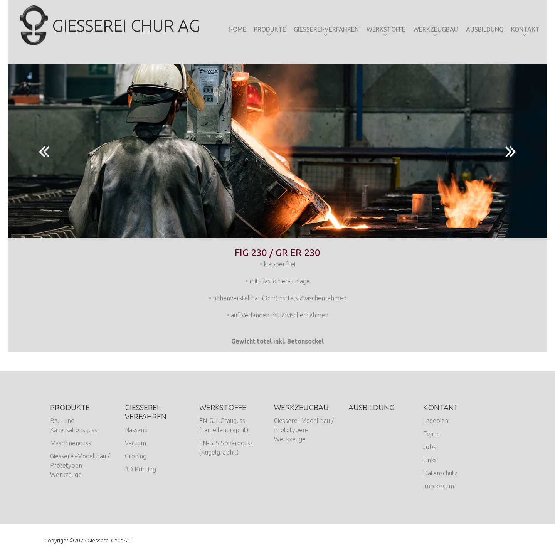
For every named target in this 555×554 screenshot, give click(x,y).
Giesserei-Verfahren (326, 29)
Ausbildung (484, 29)
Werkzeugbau (435, 29)
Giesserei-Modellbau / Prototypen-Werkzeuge (80, 465)
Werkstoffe (386, 29)
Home (237, 29)
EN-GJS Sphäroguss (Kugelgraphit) (226, 447)
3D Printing (140, 469)
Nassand (136, 429)
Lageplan (435, 420)
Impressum (438, 486)
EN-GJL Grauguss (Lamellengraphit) (223, 425)
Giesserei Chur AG (109, 25)
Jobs (429, 446)
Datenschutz (440, 473)
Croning (135, 456)
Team (431, 433)
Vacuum (135, 442)
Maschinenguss (70, 442)
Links (430, 459)
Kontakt (525, 29)
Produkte (270, 29)
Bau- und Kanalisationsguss (73, 425)
